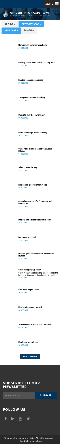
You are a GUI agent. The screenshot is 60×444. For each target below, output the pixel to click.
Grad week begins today (28, 290)
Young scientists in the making (31, 97)
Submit (46, 395)
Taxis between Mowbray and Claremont (34, 325)
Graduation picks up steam (29, 270)
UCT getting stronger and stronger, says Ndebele (35, 150)
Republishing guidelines (30, 441)
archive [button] (10, 24)
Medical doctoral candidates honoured (34, 220)
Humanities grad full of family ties (32, 185)
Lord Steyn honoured (27, 237)
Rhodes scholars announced (30, 80)
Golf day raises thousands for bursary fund (36, 63)
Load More (30, 356)
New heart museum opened (30, 307)
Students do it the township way (31, 115)
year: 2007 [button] (11, 30)
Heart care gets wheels (28, 342)
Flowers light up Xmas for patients (32, 45)
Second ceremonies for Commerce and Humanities (35, 202)
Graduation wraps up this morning (32, 132)
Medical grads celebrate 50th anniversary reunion (36, 255)
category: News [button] (31, 24)
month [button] (29, 30)
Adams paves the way (27, 167)
